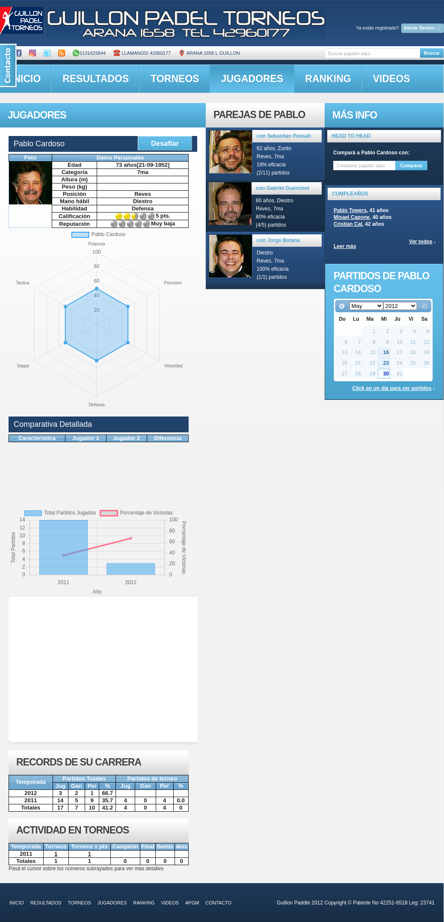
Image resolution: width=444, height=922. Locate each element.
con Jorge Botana (278, 240)
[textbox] (372, 53)
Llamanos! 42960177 (142, 53)
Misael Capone (352, 217)
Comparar (411, 165)
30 (386, 374)
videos (391, 78)
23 (386, 363)
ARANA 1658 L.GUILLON (209, 53)
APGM (192, 902)
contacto (218, 902)
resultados (95, 78)
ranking (328, 78)
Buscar (432, 53)
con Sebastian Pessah (284, 136)
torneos (175, 78)
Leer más (345, 246)
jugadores (252, 78)
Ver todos (420, 242)
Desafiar (165, 143)
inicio (16, 902)
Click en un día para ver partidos (392, 388)
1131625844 (89, 53)
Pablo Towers (350, 210)
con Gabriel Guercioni (282, 188)
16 (386, 352)
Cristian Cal (348, 224)
